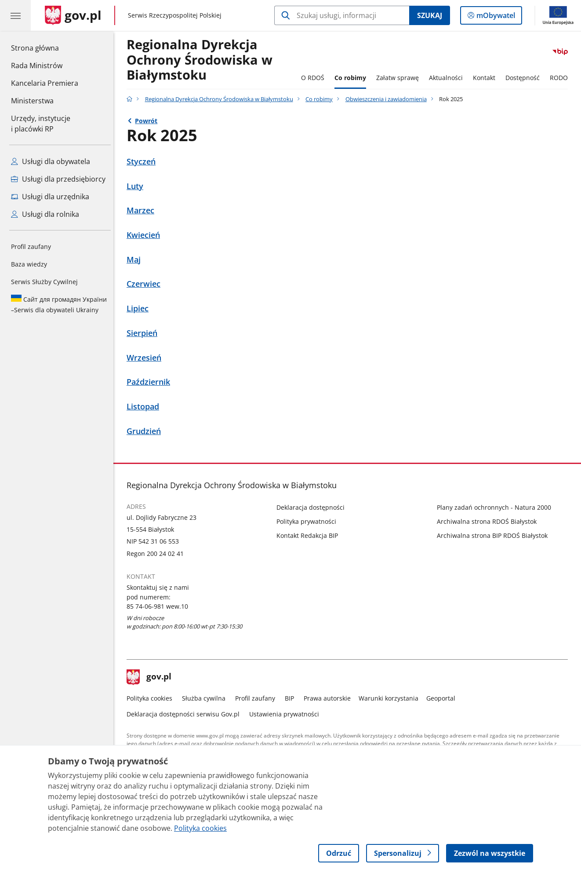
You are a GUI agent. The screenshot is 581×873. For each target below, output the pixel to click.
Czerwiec (146, 284)
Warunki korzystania (391, 698)
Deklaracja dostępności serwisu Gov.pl (185, 714)
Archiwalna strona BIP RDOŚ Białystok (494, 535)
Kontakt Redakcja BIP (309, 535)
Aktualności (448, 77)
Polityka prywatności (308, 521)
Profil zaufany (31, 246)
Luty (137, 186)
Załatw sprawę (399, 77)
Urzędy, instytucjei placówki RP (40, 123)
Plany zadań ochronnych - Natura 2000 (496, 507)
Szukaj (429, 15)
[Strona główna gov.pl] (73, 15)
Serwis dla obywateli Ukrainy (59, 304)
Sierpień (144, 333)
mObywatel (495, 17)
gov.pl (151, 677)
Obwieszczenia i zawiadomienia (388, 99)
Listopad (145, 407)
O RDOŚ (315, 77)
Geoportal (443, 698)
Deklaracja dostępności (313, 507)
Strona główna (44, 47)
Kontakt (486, 77)
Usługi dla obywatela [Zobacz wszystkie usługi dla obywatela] (50, 161)
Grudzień (146, 431)
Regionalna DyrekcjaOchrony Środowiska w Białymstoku (202, 60)
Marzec (142, 210)
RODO (561, 77)
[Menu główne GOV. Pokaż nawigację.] (15, 15)
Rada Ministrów (36, 65)
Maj (136, 260)
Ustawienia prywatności (286, 714)
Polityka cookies (151, 698)
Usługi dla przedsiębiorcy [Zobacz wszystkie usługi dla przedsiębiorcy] (58, 179)
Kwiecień (145, 235)
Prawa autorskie (329, 698)
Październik (150, 382)
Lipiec (140, 308)
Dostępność (525, 77)
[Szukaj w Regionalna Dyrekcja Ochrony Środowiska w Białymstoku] (341, 15)
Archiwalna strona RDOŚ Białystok (489, 521)
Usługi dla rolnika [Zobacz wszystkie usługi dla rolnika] (45, 214)
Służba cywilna (206, 698)
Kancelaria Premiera (44, 83)
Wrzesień (146, 358)
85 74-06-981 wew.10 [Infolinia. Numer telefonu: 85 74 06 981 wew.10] (159, 606)
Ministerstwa (32, 101)
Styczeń (143, 162)
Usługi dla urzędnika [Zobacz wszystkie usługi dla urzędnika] (50, 196)
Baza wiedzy (29, 264)
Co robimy (352, 77)
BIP (291, 698)
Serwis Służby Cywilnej (44, 282)
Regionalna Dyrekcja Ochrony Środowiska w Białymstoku (221, 99)
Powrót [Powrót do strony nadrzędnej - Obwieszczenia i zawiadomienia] (149, 121)
